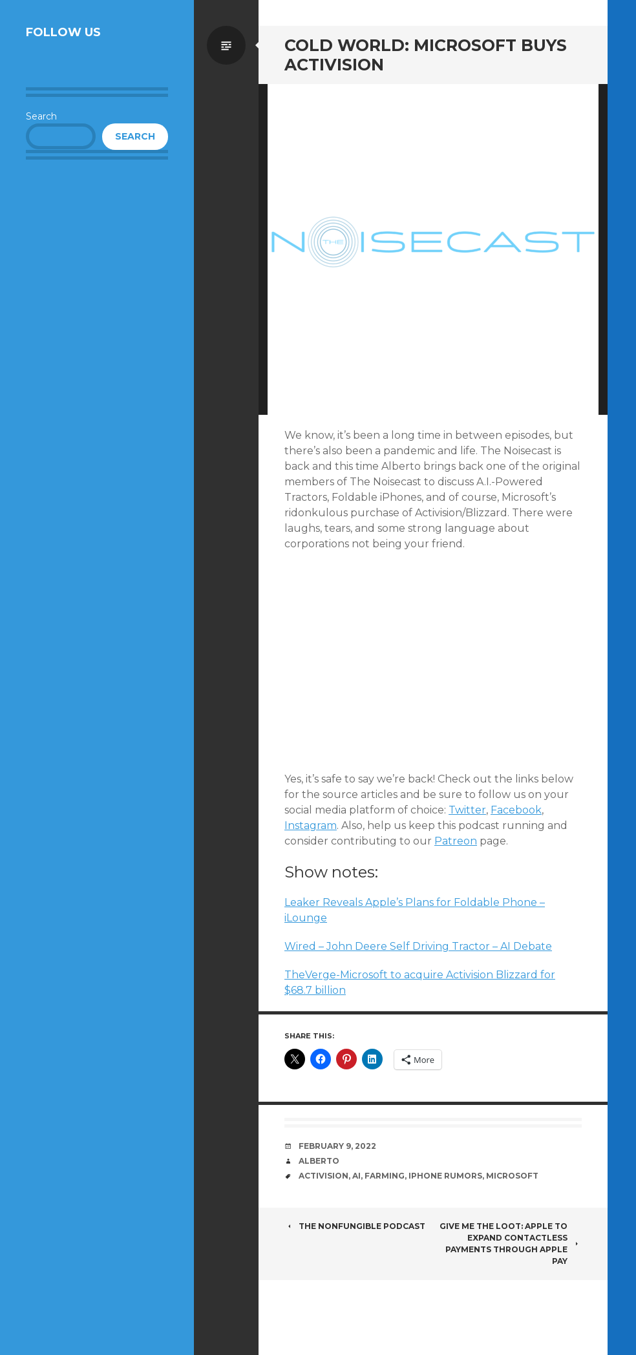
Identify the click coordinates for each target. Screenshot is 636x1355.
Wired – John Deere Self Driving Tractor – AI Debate (418, 946)
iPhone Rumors (445, 1176)
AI (356, 1176)
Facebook (516, 810)
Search (41, 116)
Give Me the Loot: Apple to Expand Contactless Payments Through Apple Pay (511, 1243)
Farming (385, 1176)
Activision (323, 1176)
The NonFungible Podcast (354, 1226)
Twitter (467, 810)
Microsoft (512, 1176)
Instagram (310, 825)
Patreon (455, 841)
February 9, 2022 (337, 1146)
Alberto (319, 1161)
